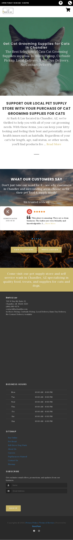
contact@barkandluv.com (16, 309)
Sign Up (13, 508)
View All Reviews (23, 250)
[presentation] (20, 498)
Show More (50, 223)
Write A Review (49, 250)
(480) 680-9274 (12, 306)
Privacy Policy (32, 523)
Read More (53, 144)
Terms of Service (46, 523)
